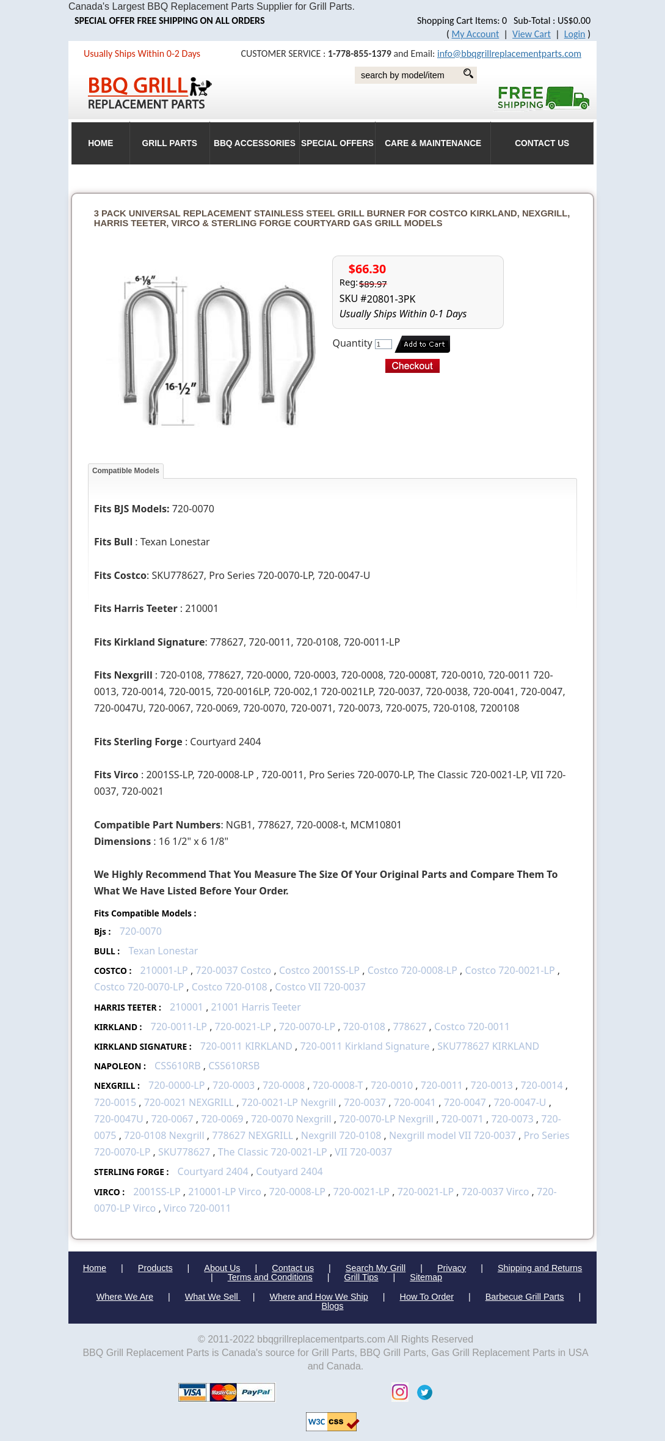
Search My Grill (375, 1268)
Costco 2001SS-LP (319, 970)
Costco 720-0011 (472, 1026)
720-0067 (172, 1119)
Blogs (333, 1306)
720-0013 (492, 1085)
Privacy (451, 1268)
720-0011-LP (179, 1026)
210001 (186, 1007)
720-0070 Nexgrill (291, 1119)
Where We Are (124, 1297)
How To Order (427, 1297)
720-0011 (442, 1085)
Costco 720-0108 (229, 986)
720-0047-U (519, 1102)
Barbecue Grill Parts (524, 1297)
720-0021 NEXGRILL (189, 1102)
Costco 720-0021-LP (509, 970)
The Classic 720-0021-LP (272, 1152)
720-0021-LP (243, 1026)
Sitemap (426, 1277)
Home (94, 1268)
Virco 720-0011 (197, 1208)
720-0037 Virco (495, 1191)
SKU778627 (184, 1152)
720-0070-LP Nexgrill (386, 1119)
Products (155, 1268)
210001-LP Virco (224, 1191)
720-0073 (512, 1119)
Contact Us (542, 143)
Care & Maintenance (433, 143)
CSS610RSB (234, 1065)
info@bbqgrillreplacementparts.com (509, 53)
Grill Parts (169, 143)
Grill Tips (361, 1277)
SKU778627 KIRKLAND (488, 1046)
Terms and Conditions (270, 1277)
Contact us (293, 1268)
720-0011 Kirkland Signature (364, 1046)
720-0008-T (338, 1085)
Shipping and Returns (540, 1268)
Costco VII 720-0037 (320, 986)
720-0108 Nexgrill (164, 1135)
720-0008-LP (297, 1191)
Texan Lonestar (163, 950)
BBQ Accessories (255, 143)
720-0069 (222, 1119)
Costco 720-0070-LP (139, 986)
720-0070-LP (307, 1026)
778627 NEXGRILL (252, 1135)
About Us (222, 1268)
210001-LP (164, 970)
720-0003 (234, 1085)
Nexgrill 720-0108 (342, 1135)
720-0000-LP (176, 1085)
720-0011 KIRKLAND (246, 1046)
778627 (410, 1026)
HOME (100, 143)
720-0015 (115, 1102)
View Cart (531, 34)
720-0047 (465, 1102)
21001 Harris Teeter (256, 1007)
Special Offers (337, 143)
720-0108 (364, 1026)
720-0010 (392, 1085)
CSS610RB (177, 1065)
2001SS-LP (156, 1191)
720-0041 (415, 1102)
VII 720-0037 (363, 1152)
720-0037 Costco (233, 970)
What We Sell (213, 1297)
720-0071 (463, 1119)
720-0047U (119, 1119)
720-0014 (541, 1085)
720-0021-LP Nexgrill (289, 1102)
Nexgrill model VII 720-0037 (452, 1135)
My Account (476, 34)
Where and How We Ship (318, 1297)
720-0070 (141, 931)
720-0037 (365, 1102)
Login (575, 34)
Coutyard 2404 (289, 1171)
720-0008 (284, 1085)
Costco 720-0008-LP (412, 970)
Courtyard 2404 (213, 1171)
